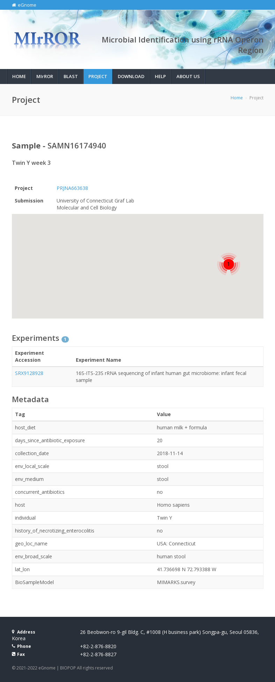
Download (131, 76)
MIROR (44, 76)
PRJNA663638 (72, 188)
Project (97, 76)
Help (160, 76)
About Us (188, 76)
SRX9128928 (29, 373)
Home (19, 76)
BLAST (71, 76)
